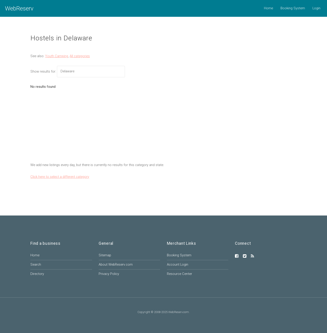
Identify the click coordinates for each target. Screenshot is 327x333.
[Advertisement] (163, 128)
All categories (80, 56)
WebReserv (19, 8)
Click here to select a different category (59, 177)
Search (35, 264)
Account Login (177, 264)
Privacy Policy (109, 274)
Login (316, 8)
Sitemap (105, 255)
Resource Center (179, 274)
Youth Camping (56, 56)
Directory (37, 274)
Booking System (293, 8)
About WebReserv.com (116, 264)
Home (268, 8)
